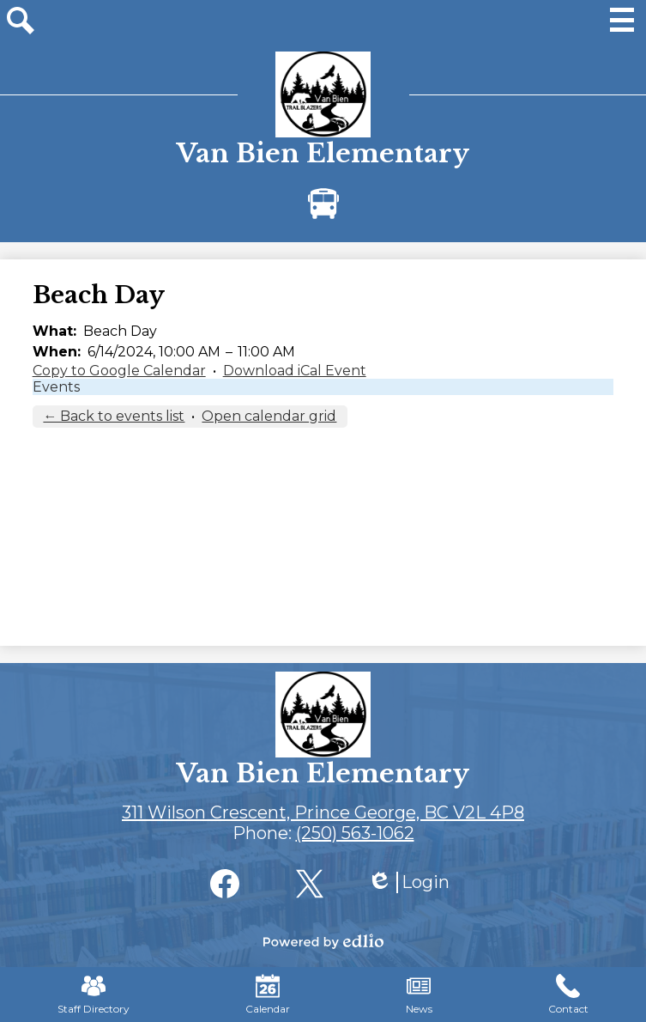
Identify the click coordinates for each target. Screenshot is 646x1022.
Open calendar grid (269, 416)
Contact (568, 994)
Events (56, 387)
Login (408, 882)
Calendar (267, 994)
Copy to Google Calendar (119, 370)
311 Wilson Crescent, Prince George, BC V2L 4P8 (323, 812)
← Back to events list (113, 416)
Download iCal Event (294, 370)
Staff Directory (93, 994)
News (419, 994)
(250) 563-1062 (355, 833)
